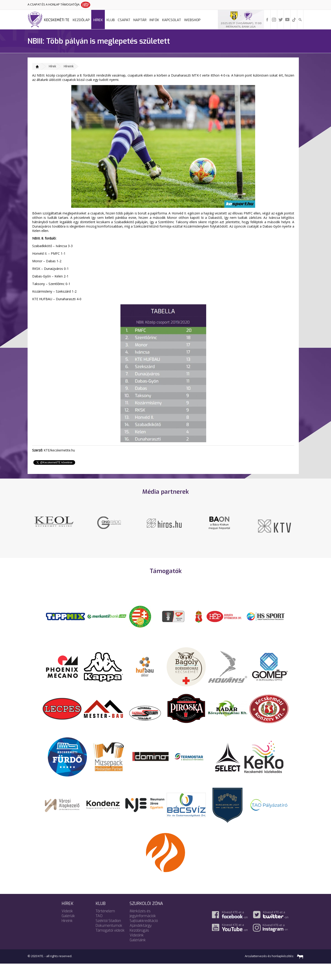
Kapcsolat (171, 20)
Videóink (137, 940)
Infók (154, 20)
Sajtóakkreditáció (144, 926)
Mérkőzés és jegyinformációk (143, 919)
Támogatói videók (110, 935)
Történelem (105, 916)
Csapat (124, 20)
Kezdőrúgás (139, 935)
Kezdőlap (81, 20)
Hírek (98, 20)
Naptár (139, 20)
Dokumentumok (109, 930)
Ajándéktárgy (141, 930)
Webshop (192, 20)
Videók (67, 916)
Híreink (69, 66)
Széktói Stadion (108, 926)
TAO (99, 921)
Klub (110, 20)
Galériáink (138, 945)
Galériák (68, 921)
